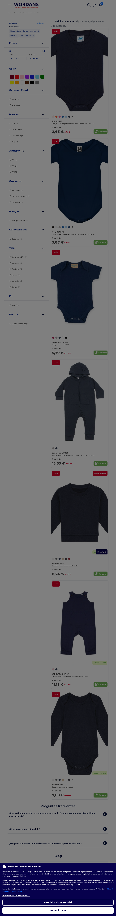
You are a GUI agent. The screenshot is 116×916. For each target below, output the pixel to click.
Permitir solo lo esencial (58, 902)
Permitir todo (58, 910)
